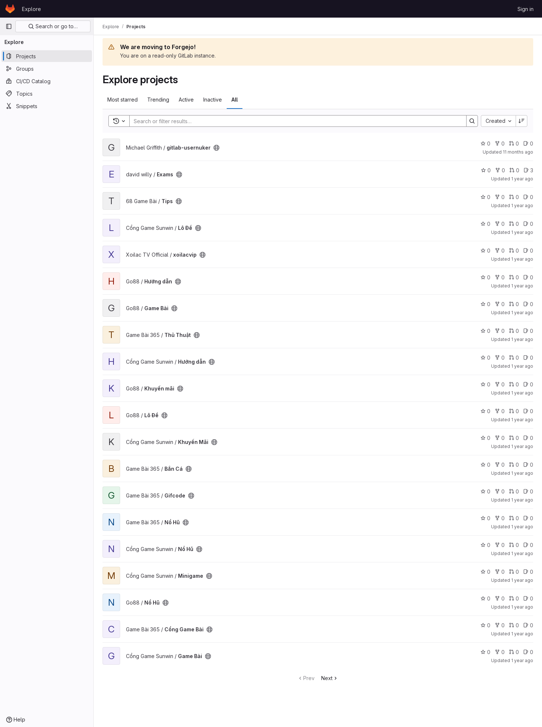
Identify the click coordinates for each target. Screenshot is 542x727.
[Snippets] (46, 106)
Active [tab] (186, 99)
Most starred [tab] (122, 99)
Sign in (525, 9)
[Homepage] (10, 9)
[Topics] (46, 93)
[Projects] (46, 56)
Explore (31, 9)
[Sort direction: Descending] (521, 121)
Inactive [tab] (212, 99)
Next (329, 678)
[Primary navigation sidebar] (9, 26)
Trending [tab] (158, 99)
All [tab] (234, 99)
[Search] (294, 121)
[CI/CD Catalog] (46, 81)
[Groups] (46, 68)
